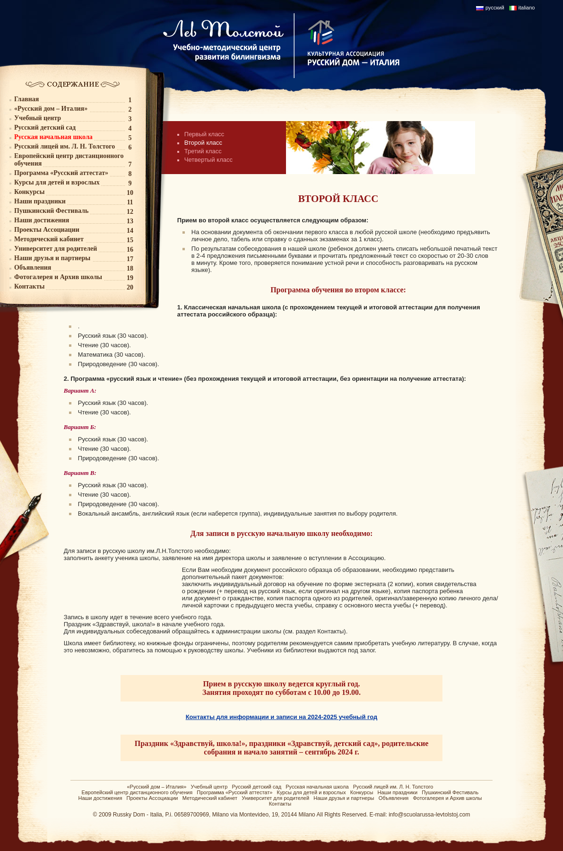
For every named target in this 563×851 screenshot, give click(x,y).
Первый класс (204, 134)
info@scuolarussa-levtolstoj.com (429, 814)
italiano (527, 7)
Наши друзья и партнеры (343, 798)
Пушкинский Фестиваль (450, 792)
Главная (26, 99)
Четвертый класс (208, 159)
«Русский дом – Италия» (156, 787)
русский (494, 7)
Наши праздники (397, 792)
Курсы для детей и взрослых (311, 792)
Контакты (280, 804)
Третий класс (203, 151)
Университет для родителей (275, 798)
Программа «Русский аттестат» (234, 792)
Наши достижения (100, 798)
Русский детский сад (256, 787)
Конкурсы (361, 792)
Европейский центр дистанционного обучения (137, 792)
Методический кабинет (209, 798)
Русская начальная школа (317, 787)
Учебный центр (209, 787)
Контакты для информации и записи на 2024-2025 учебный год (282, 716)
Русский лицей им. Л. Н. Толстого (393, 787)
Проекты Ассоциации (152, 798)
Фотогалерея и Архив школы (447, 798)
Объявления (394, 798)
